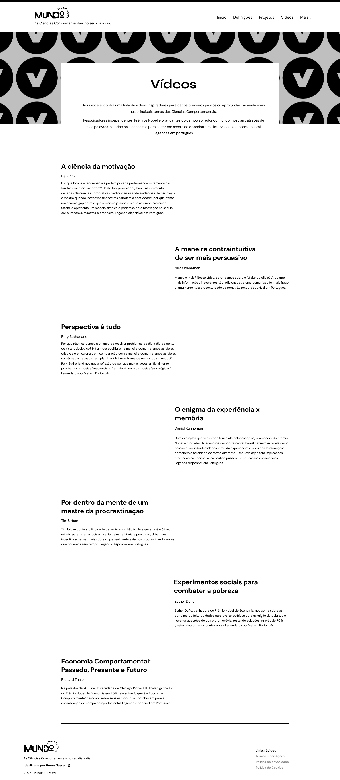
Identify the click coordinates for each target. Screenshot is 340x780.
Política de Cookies (269, 768)
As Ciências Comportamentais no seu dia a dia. (72, 23)
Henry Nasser (56, 765)
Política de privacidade (272, 762)
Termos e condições (270, 756)
